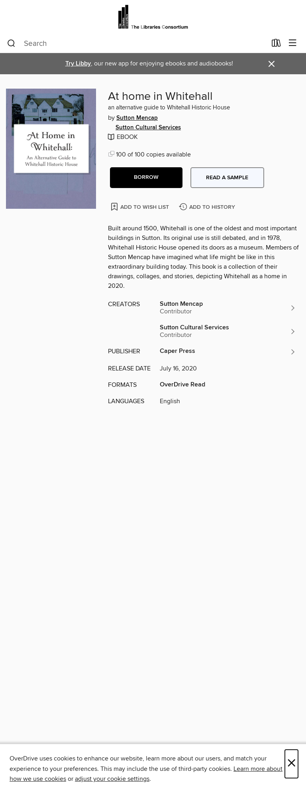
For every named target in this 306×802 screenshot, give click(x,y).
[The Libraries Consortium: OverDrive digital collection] (153, 17)
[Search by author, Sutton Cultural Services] (228, 331)
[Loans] (276, 44)
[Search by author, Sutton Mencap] (228, 308)
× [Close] (291, 764)
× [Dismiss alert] (271, 64)
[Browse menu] (292, 43)
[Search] (11, 43)
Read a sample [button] (227, 177)
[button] (146, 177)
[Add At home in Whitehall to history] (208, 207)
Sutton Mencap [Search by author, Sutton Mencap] (137, 118)
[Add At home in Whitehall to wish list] (140, 206)
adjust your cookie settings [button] (112, 779)
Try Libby (78, 63)
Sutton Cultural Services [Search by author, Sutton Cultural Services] (148, 127)
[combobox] (137, 43)
